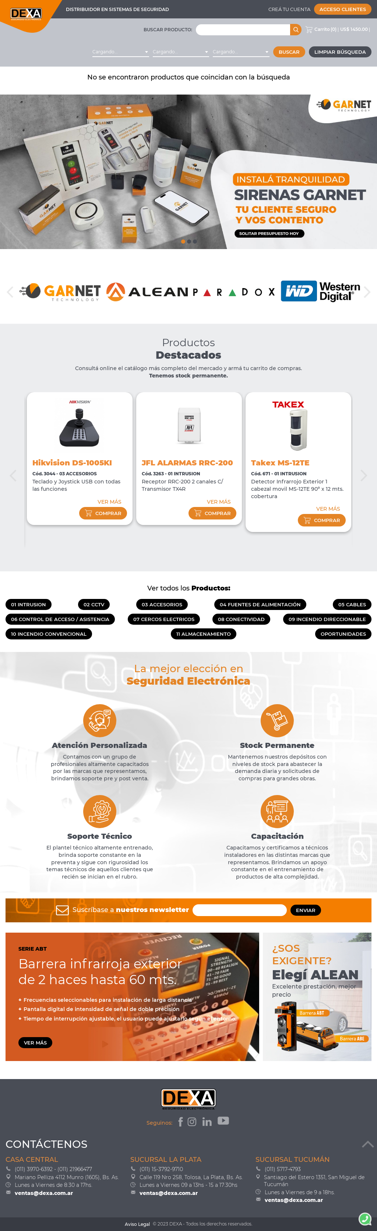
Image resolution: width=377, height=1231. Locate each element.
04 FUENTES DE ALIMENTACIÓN (260, 604)
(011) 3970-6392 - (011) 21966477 (53, 1169)
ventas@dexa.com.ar (44, 1193)
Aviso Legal (137, 1224)
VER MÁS (109, 502)
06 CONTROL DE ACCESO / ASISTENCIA (60, 619)
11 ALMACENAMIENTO (203, 634)
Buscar (289, 52)
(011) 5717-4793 (283, 1169)
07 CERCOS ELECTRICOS (163, 619)
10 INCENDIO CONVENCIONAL (49, 634)
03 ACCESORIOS (162, 604)
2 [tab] (188, 240)
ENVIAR (306, 910)
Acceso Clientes (343, 9)
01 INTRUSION (28, 604)
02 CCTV (94, 604)
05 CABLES (352, 604)
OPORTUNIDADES (343, 634)
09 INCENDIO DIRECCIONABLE (327, 619)
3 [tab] (194, 240)
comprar (103, 513)
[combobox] (120, 52)
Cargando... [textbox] (105, 51)
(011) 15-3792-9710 (161, 1169)
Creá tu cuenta (289, 9)
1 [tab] (182, 240)
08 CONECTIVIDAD (241, 619)
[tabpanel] (188, 172)
